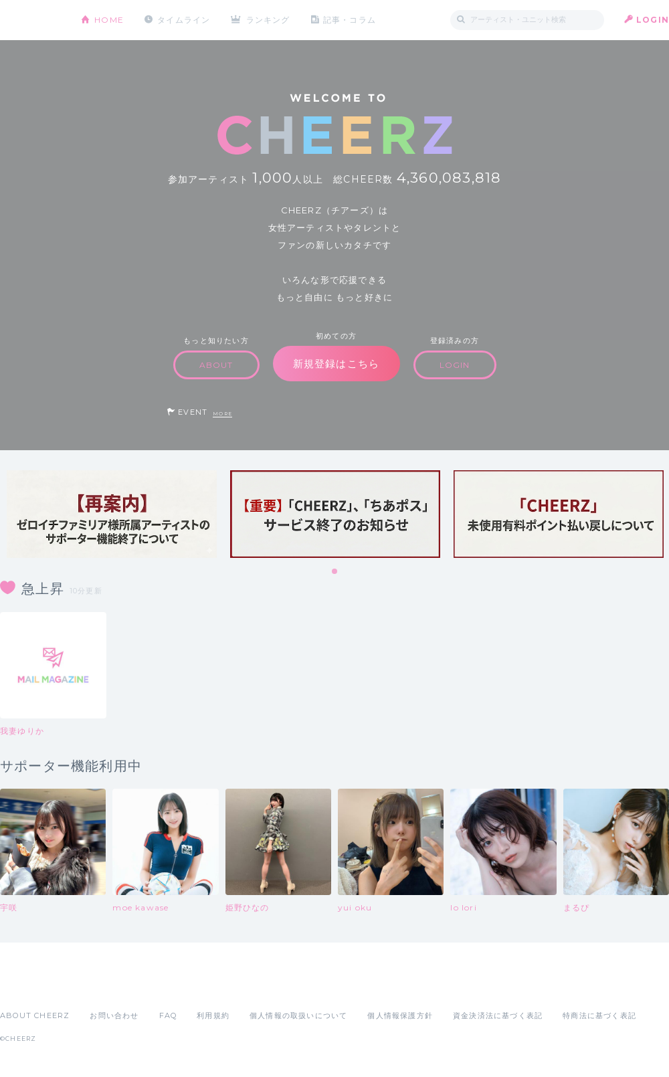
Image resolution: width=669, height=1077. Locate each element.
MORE (222, 414)
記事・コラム (349, 20)
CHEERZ (30, 20)
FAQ (168, 1015)
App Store (31, 986)
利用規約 (213, 1015)
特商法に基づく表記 (599, 1015)
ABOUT (216, 365)
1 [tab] (335, 572)
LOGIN (652, 20)
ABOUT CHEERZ (35, 1015)
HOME (109, 20)
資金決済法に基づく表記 (498, 1015)
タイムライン (183, 20)
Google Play (101, 986)
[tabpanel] (112, 514)
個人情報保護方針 (400, 1015)
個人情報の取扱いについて (298, 1015)
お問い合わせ (114, 1015)
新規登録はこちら (336, 363)
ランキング (268, 20)
